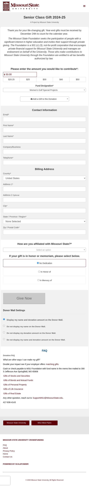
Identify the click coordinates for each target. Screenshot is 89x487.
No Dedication (44, 263)
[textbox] (44, 99)
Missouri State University (16, 423)
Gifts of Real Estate (12, 393)
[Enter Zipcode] (44, 232)
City (5, 206)
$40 (61, 79)
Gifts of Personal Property (15, 384)
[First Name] (44, 130)
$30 (44, 79)
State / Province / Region (14, 217)
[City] (44, 210)
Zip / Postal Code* (11, 227)
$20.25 (11, 79)
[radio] (44, 263)
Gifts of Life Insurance (13, 389)
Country (7, 173)
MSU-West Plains (44, 423)
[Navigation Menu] (84, 6)
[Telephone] (44, 162)
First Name (8, 125)
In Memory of (44, 280)
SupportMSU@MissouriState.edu (48, 398)
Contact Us (7, 457)
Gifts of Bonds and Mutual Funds (18, 380)
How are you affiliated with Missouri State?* (44, 244)
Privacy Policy (9, 451)
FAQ (5, 445)
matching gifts (52, 364)
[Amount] (20, 74)
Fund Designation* (44, 86)
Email (6, 114)
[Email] (44, 119)
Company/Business (12, 147)
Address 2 (7, 195)
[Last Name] (44, 140)
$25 (28, 79)
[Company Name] (44, 151)
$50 (77, 79)
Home (5, 454)
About (5, 448)
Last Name (8, 136)
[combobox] (44, 90)
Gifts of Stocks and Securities (16, 376)
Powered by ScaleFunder (16, 464)
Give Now (24, 298)
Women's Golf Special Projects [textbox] (44, 90)
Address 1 (8, 184)
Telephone (8, 158)
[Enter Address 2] (44, 199)
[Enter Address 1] (44, 188)
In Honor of (44, 272)
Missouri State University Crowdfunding (23, 440)
